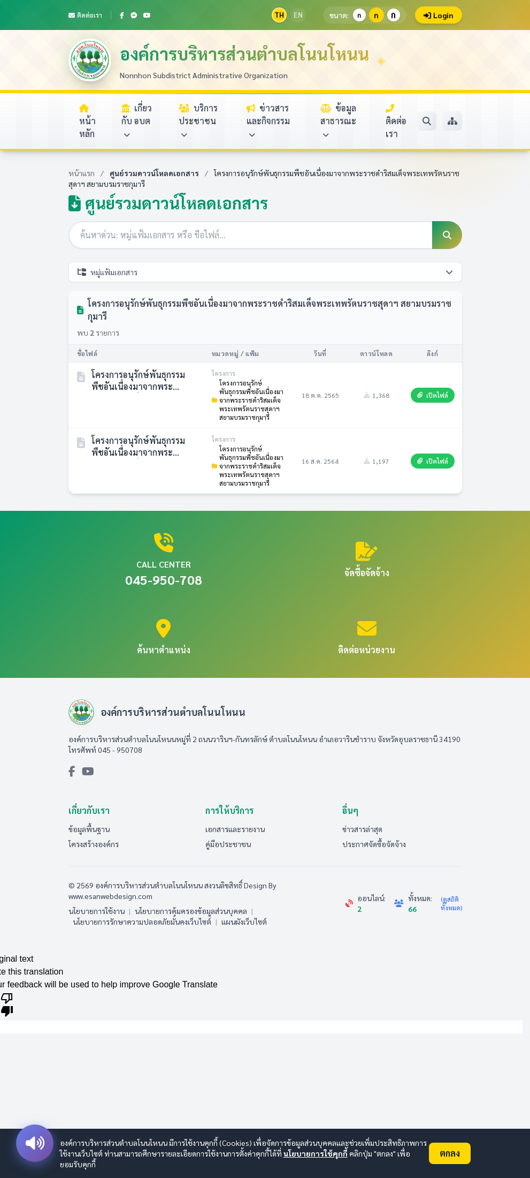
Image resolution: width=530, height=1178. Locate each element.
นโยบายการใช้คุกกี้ (315, 1153)
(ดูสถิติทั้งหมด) (451, 903)
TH (279, 14)
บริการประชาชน (198, 120)
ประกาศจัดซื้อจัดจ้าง (374, 844)
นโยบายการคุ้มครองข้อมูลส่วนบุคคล (191, 911)
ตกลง (450, 1153)
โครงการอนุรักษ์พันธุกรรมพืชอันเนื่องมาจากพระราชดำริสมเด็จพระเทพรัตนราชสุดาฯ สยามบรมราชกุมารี (247, 400)
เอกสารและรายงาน (235, 829)
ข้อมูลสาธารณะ (338, 120)
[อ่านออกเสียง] (34, 1143)
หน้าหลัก (87, 121)
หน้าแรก (81, 173)
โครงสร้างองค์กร (93, 844)
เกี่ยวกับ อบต (136, 120)
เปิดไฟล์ (432, 395)
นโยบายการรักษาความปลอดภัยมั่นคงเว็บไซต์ (142, 921)
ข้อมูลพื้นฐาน (89, 829)
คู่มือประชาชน (228, 844)
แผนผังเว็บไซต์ (244, 921)
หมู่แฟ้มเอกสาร (265, 272)
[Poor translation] (7, 1004)
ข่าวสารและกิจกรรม (268, 120)
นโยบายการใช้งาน (96, 911)
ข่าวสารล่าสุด (362, 829)
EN (298, 14)
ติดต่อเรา (85, 15)
